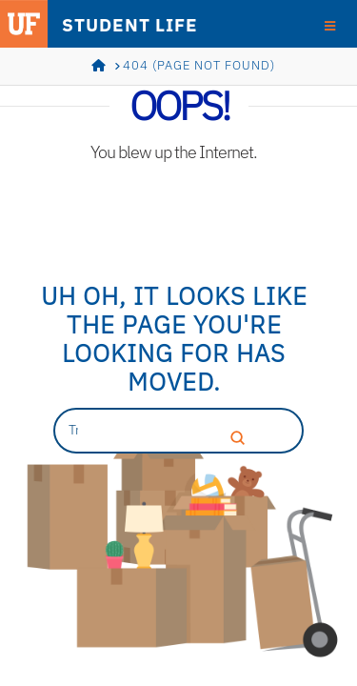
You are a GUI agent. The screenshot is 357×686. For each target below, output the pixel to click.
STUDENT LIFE (130, 24)
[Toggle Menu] (330, 25)
